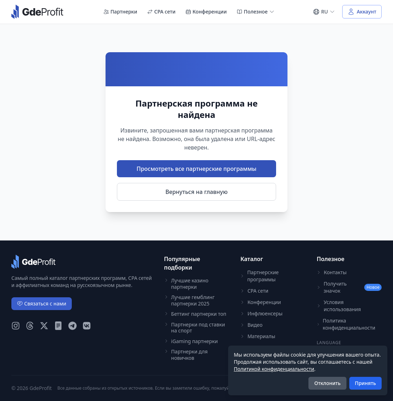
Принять (365, 383)
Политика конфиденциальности (346, 324)
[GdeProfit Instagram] (15, 325)
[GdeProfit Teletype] (58, 325)
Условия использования (339, 306)
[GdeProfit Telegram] (72, 325)
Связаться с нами (41, 303)
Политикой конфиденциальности (274, 368)
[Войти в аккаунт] (362, 11)
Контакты (331, 272)
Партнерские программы (259, 276)
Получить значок (349, 287)
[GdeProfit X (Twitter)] (44, 325)
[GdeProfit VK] (86, 325)
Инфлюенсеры (261, 313)
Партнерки (120, 11)
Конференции (206, 11)
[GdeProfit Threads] (30, 325)
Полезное (256, 11)
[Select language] (324, 11)
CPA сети (161, 11)
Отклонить (327, 383)
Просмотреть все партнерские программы (196, 169)
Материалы (257, 336)
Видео (251, 324)
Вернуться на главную (197, 192)
